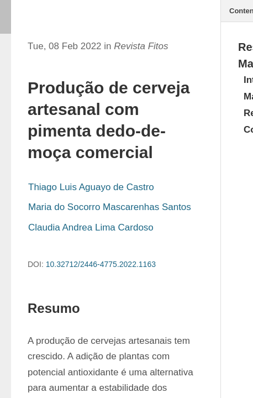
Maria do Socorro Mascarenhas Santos (109, 207)
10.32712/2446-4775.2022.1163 (101, 264)
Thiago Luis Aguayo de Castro (91, 187)
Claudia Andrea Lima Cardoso (91, 227)
